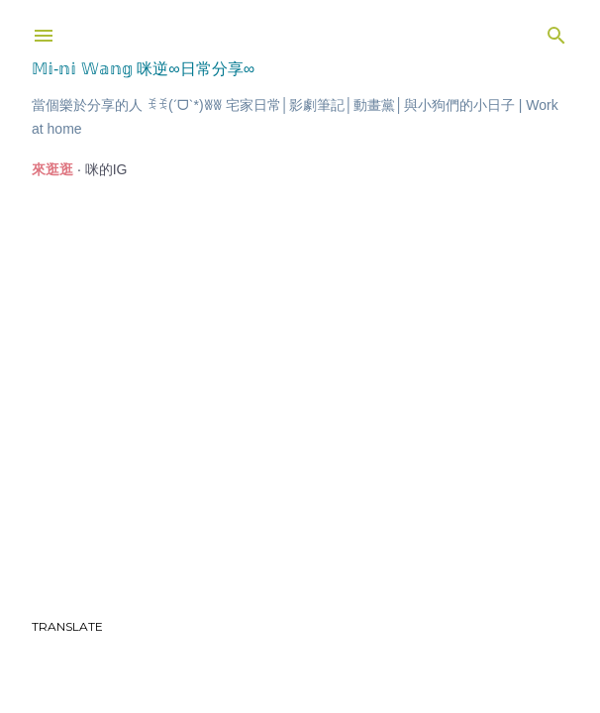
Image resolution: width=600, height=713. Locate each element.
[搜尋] (556, 31)
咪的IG (106, 169)
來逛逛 (52, 169)
